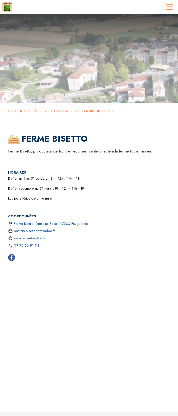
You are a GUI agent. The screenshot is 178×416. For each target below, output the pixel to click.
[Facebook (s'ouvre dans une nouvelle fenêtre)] (11, 258)
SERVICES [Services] (37, 111)
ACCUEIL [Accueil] (15, 111)
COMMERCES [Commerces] (63, 111)
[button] (14, 139)
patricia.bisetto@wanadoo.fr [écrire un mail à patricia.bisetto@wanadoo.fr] (34, 230)
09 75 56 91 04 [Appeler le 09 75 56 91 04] (26, 245)
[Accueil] (7, 7)
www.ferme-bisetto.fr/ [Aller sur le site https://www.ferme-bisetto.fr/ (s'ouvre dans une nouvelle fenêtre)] (29, 238)
